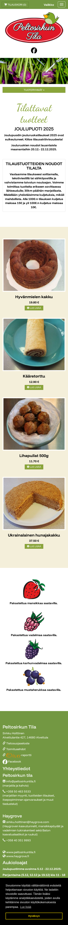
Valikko (49, 4)
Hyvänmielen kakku (34, 296)
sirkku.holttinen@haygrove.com (27, 822)
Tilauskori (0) (15, 4)
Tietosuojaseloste (16, 743)
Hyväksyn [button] (34, 916)
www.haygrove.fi (17, 856)
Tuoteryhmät (34, 90)
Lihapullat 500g (34, 455)
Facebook (12, 761)
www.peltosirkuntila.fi (20, 852)
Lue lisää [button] (25, 906)
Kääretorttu (34, 376)
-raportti (17, 755)
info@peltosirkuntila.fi (21, 781)
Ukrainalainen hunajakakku (34, 535)
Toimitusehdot (14, 749)
